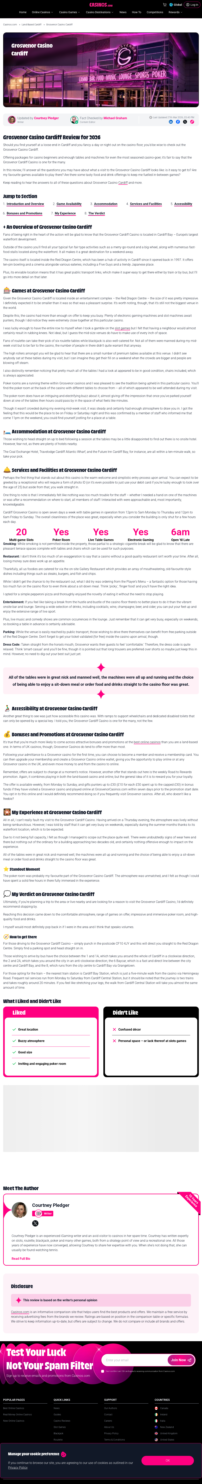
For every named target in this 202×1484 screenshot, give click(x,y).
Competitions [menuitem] (155, 12)
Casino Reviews (62, 1420)
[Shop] (164, 4)
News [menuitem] (123, 12)
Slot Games (60, 1427)
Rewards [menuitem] (176, 12)
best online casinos (147, 742)
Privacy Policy (111, 1433)
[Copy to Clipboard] (192, 122)
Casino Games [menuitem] (69, 12)
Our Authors (110, 1408)
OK (168, 1460)
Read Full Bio (21, 1259)
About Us (109, 1427)
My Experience (65, 213)
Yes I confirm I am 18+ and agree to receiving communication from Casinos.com (140, 1371)
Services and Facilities (146, 204)
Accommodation (105, 204)
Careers (108, 1420)
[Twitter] (185, 122)
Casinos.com (10, 24)
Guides (57, 1414)
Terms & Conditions (114, 1439)
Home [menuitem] (22, 12)
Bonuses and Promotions (24, 213)
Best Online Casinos (13, 1408)
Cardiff (123, 183)
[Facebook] (178, 122)
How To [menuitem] (136, 12)
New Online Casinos (13, 1420)
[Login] (192, 5)
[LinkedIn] (171, 122)
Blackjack (58, 1433)
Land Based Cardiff (32, 24)
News (57, 1408)
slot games (122, 328)
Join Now (181, 1360)
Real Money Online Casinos (17, 1414)
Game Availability (69, 204)
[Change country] (175, 4)
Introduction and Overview (25, 204)
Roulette (58, 1439)
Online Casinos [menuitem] (43, 12)
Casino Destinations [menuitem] (100, 12)
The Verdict (96, 213)
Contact (108, 1414)
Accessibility (183, 204)
